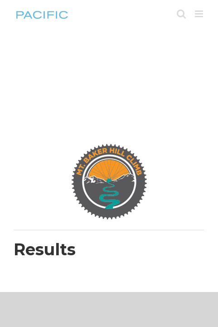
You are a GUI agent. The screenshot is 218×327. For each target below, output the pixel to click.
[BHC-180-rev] (109, 146)
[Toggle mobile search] (181, 14)
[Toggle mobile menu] (199, 14)
